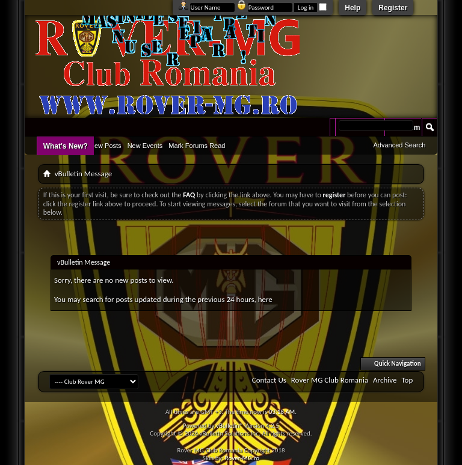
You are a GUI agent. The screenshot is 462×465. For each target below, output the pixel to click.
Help (352, 8)
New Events (145, 145)
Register (392, 8)
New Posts (106, 145)
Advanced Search (399, 145)
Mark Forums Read (196, 145)
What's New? (65, 146)
